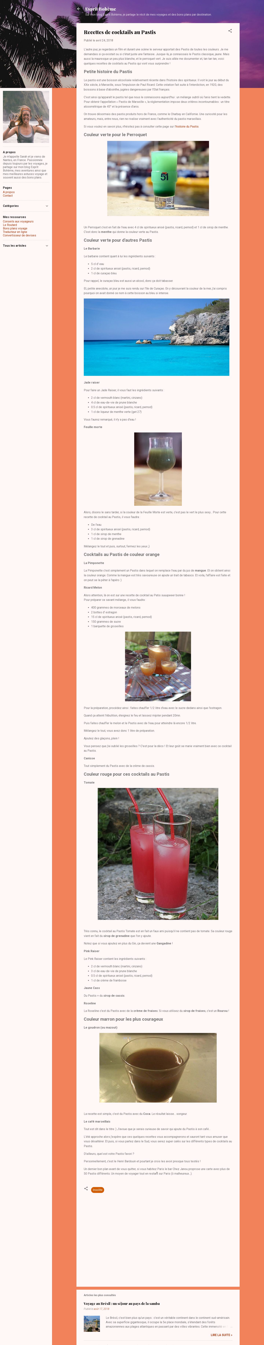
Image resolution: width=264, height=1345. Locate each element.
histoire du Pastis (187, 126)
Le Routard (10, 225)
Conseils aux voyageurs (18, 221)
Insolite (97, 1190)
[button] (230, 31)
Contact (8, 195)
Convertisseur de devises (19, 235)
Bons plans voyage (15, 228)
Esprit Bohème (100, 9)
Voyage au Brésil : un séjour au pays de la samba (122, 1303)
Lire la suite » (221, 1335)
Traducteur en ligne (15, 232)
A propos (9, 192)
